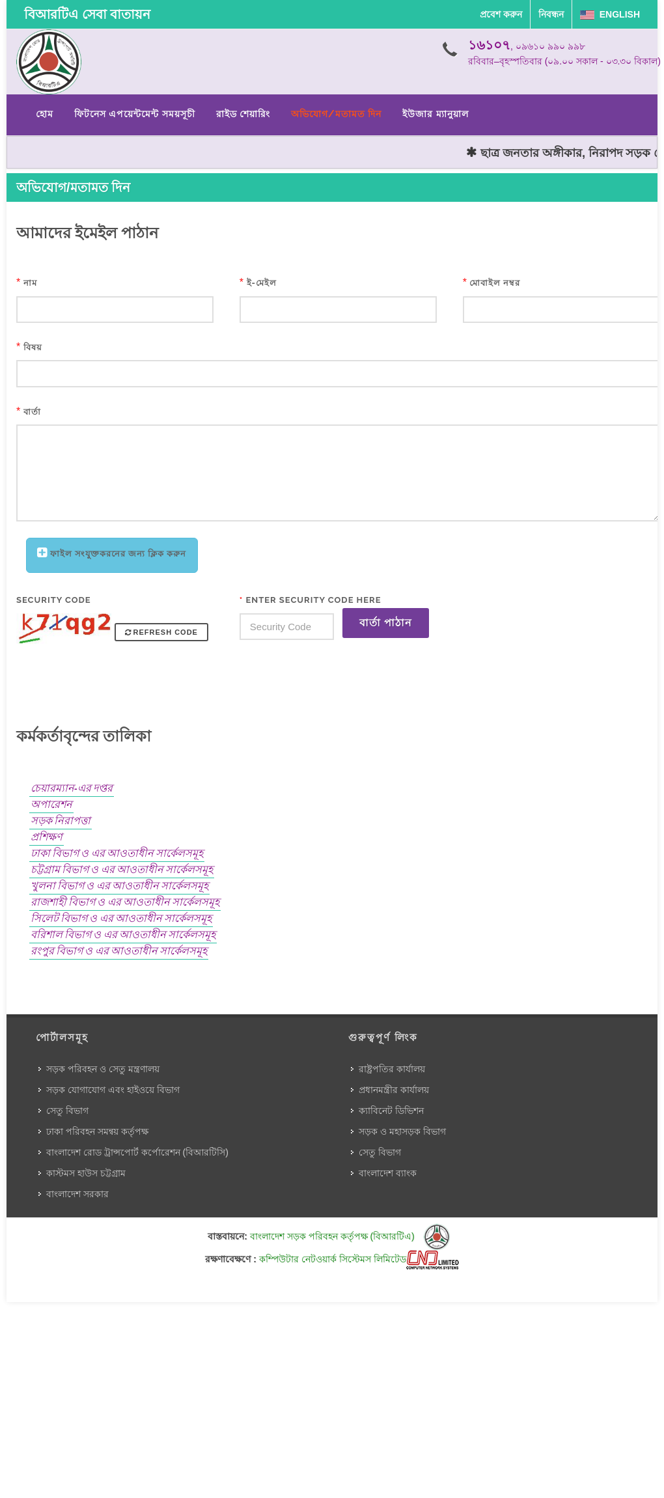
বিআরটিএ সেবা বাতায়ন (87, 14)
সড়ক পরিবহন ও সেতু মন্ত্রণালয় (102, 1069)
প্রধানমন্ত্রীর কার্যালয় (394, 1090)
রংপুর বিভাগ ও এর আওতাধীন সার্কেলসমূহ (119, 951)
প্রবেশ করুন (501, 14)
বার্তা (32, 412)
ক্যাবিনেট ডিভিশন (391, 1110)
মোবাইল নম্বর (494, 283)
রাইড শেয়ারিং (243, 114)
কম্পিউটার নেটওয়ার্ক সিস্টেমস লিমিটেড (359, 1259)
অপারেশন (51, 804)
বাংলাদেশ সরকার (77, 1194)
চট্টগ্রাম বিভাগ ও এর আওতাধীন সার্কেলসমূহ (122, 869)
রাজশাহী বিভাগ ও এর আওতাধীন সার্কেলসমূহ (125, 902)
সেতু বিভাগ (67, 1110)
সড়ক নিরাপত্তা (60, 820)
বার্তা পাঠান (385, 622)
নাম (30, 283)
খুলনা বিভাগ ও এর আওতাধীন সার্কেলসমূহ (119, 886)
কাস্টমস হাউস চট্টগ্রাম (86, 1173)
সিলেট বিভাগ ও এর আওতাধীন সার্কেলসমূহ (121, 918)
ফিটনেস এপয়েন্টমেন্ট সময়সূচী (134, 114)
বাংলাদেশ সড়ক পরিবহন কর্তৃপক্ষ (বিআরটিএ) (350, 1236)
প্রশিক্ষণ (46, 837)
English (610, 14)
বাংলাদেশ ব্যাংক (388, 1173)
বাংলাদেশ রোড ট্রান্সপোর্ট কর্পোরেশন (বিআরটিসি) (137, 1152)
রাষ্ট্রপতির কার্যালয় (392, 1069)
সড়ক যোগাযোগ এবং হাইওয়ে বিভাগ (113, 1090)
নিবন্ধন (551, 14)
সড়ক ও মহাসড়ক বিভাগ (402, 1131)
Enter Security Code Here (310, 600)
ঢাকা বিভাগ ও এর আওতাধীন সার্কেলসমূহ (117, 853)
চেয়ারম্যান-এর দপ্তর (72, 788)
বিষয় (32, 347)
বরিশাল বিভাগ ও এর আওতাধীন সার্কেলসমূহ (123, 934)
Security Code (53, 600)
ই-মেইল (262, 283)
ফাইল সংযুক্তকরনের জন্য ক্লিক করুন (118, 554)
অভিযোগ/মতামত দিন (336, 114)
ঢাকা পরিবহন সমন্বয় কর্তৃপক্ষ (97, 1131)
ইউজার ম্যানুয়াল (435, 114)
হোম (44, 114)
